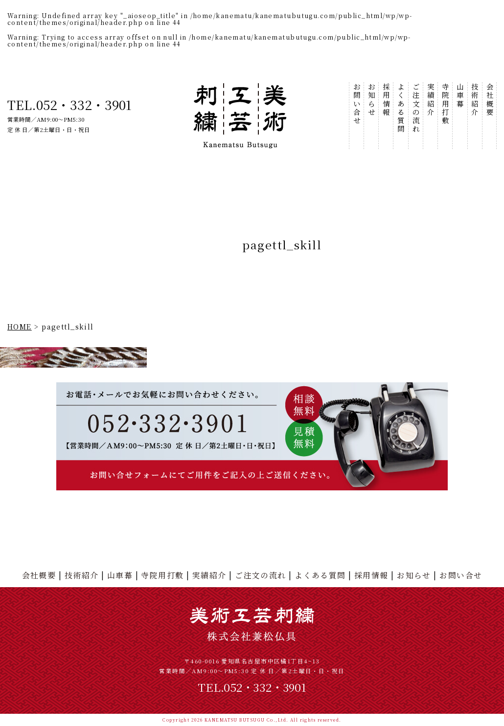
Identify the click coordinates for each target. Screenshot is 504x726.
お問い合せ (356, 103)
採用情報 (386, 99)
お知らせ (371, 99)
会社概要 (489, 99)
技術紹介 (474, 99)
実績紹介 (430, 99)
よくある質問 (400, 107)
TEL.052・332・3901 (69, 104)
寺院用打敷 (445, 103)
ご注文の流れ (415, 107)
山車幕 (460, 95)
